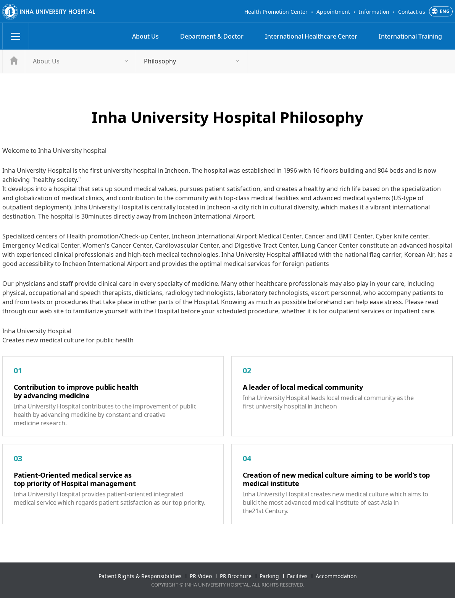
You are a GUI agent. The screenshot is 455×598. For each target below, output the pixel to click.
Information (374, 11)
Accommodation (336, 576)
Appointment (333, 11)
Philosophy (160, 61)
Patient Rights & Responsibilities (140, 576)
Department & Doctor (212, 36)
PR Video (201, 576)
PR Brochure (236, 576)
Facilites (297, 576)
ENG (445, 11)
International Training (410, 36)
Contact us (411, 11)
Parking (269, 576)
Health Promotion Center (276, 11)
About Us (145, 36)
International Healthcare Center (311, 36)
